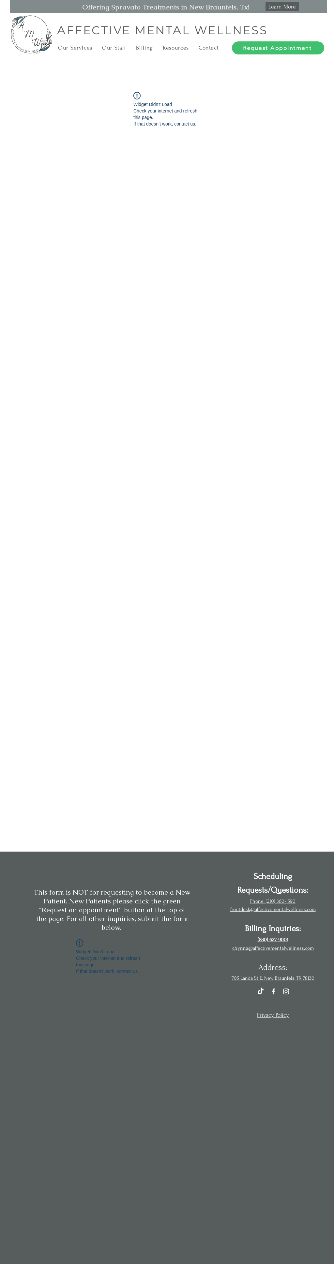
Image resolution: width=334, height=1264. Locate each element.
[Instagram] (286, 991)
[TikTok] (261, 991)
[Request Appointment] (278, 47)
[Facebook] (273, 991)
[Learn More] (282, 6)
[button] (75, 47)
